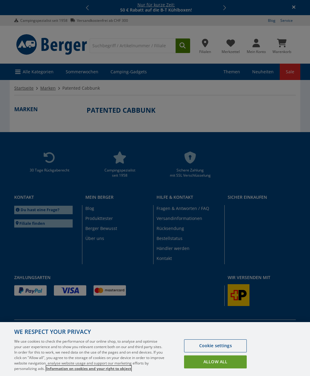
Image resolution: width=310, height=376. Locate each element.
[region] (155, 349)
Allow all (215, 361)
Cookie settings (215, 345)
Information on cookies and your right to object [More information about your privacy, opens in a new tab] (88, 368)
